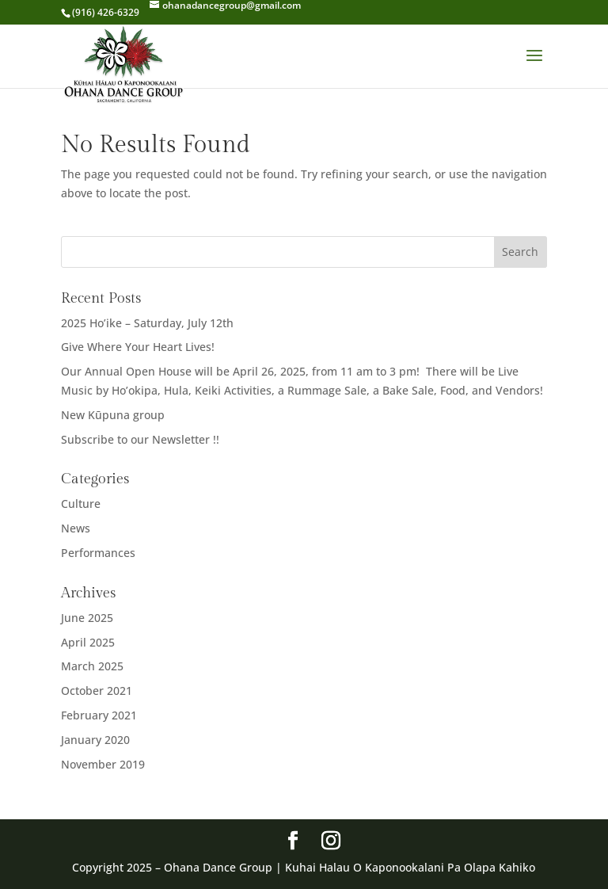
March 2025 (92, 665)
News (75, 528)
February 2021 (99, 715)
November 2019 (103, 764)
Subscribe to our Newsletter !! (140, 439)
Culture (81, 503)
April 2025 (88, 642)
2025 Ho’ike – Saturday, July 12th (147, 322)
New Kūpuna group (113, 414)
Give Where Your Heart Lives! (138, 346)
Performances (98, 552)
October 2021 (96, 690)
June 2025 (87, 617)
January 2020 (95, 739)
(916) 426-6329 (105, 12)
